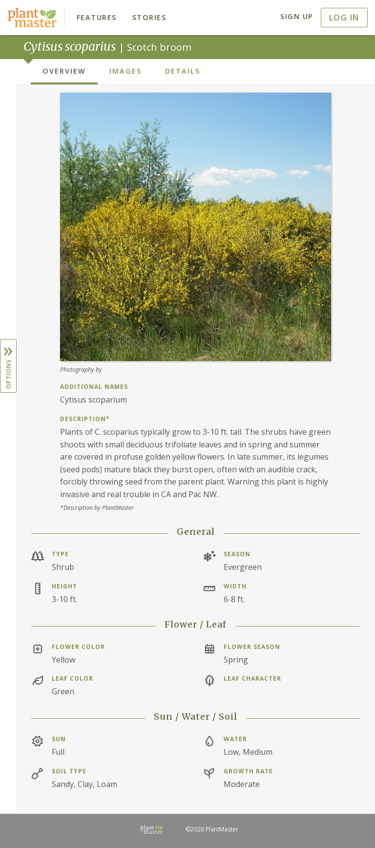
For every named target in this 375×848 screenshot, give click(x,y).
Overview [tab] (64, 71)
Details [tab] (182, 71)
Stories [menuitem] (149, 17)
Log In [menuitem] (344, 17)
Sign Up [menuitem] (296, 16)
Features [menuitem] (97, 17)
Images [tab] (125, 71)
